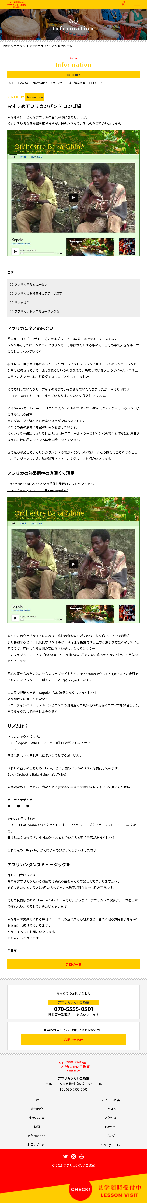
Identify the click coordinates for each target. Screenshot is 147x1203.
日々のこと (96, 83)
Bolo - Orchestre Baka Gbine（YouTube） (37, 775)
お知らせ (56, 83)
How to (23, 83)
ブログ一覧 (73, 965)
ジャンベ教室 (65, 888)
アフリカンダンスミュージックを (37, 312)
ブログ (18, 46)
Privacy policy (110, 1144)
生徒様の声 (37, 1117)
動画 (37, 1126)
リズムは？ (22, 303)
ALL (11, 83)
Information (39, 83)
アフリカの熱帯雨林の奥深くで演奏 (38, 294)
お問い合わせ (73, 1039)
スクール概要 (110, 1100)
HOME (6, 46)
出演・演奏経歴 (75, 83)
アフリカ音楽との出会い (31, 285)
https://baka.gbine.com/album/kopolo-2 (37, 490)
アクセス (110, 1117)
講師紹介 (36, 1108)
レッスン (110, 1108)
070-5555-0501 (73, 1009)
